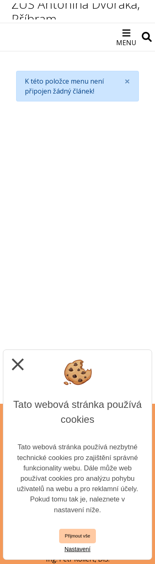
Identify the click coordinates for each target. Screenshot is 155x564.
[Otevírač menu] (126, 37)
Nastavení (77, 549)
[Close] (127, 81)
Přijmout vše (78, 535)
